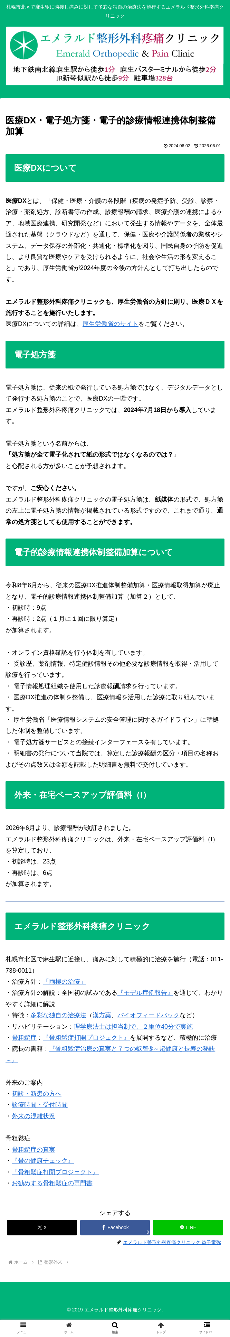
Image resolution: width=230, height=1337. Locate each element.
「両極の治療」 (64, 981)
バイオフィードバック (148, 1015)
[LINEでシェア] (188, 1227)
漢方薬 (102, 1015)
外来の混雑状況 (33, 1116)
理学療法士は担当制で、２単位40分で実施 (133, 1026)
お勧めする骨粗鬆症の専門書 (52, 1183)
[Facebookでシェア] (115, 1227)
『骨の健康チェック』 (43, 1160)
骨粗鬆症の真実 (33, 1149)
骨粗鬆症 (24, 1037)
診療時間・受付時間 (40, 1104)
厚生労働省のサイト (110, 323)
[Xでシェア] (42, 1227)
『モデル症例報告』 (145, 992)
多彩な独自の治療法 (58, 1015)
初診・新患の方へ (36, 1093)
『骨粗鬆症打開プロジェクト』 (86, 1037)
